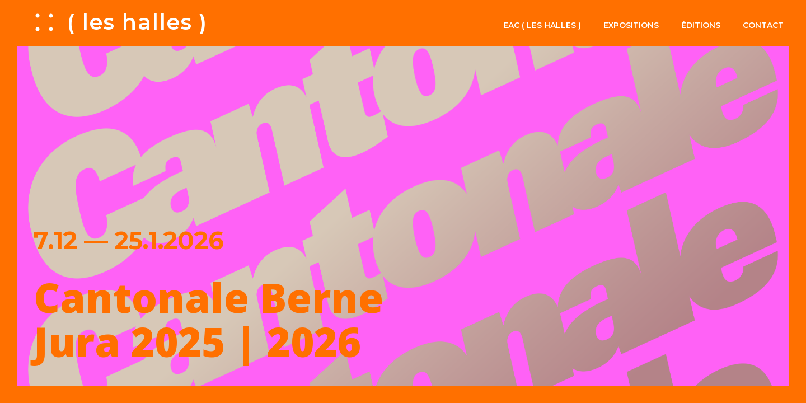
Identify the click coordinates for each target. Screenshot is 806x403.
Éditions (700, 25)
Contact (763, 25)
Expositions (631, 25)
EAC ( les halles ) (542, 25)
